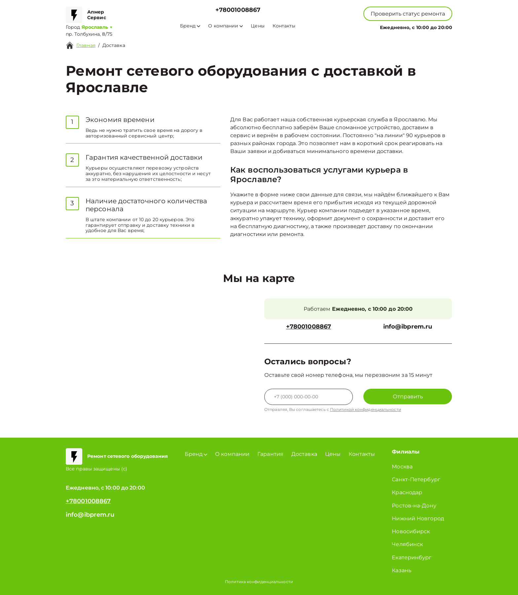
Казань (401, 570)
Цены (257, 26)
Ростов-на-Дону (414, 505)
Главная (85, 45)
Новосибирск (411, 531)
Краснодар (407, 492)
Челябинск (407, 544)
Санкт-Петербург (416, 479)
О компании (225, 26)
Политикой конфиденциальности (365, 409)
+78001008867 (237, 10)
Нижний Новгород (418, 518)
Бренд (190, 26)
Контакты (284, 26)
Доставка (113, 45)
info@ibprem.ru (407, 326)
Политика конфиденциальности (259, 581)
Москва (402, 466)
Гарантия (270, 454)
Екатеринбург (411, 557)
